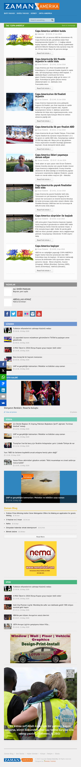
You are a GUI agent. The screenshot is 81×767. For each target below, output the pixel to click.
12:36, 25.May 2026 (21, 369)
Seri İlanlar (20, 754)
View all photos (10, 412)
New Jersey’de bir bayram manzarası (27, 357)
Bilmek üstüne (11, 532)
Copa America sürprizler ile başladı (54, 215)
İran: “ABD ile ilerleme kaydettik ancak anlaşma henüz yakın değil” (30, 452)
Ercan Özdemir (41, 64)
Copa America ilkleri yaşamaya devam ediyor (51, 156)
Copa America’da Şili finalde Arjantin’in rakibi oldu (50, 60)
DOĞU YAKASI (23, 13)
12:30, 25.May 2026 (12, 455)
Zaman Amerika (42, 160)
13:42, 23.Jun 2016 (58, 64)
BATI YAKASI (9, 13)
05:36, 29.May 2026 (21, 360)
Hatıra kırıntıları (19, 301)
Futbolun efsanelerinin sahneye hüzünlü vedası (32, 328)
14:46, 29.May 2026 (21, 351)
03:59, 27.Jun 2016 (54, 34)
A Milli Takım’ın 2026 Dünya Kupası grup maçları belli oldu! (36, 348)
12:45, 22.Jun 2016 (58, 99)
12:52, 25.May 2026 (21, 429)
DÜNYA (9, 419)
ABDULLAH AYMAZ (22, 299)
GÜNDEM (10, 324)
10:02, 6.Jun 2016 (57, 219)
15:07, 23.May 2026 (21, 618)
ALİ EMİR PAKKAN (21, 289)
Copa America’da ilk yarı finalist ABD (54, 126)
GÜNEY (34, 13)
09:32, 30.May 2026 (21, 343)
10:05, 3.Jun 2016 (57, 249)
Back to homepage (68, 25)
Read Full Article (44, 53)
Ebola (57, 754)
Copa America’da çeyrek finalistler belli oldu (53, 186)
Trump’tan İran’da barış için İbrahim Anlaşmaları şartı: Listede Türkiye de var (43, 443)
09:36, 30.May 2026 (21, 331)
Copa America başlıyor (47, 245)
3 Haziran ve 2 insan (14, 520)
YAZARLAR (10, 284)
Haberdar (39, 34)
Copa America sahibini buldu (50, 30)
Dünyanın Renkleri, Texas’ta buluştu (21, 407)
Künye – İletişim (46, 754)
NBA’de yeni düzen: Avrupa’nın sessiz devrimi (30, 615)
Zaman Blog (11, 508)
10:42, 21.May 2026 (21, 627)
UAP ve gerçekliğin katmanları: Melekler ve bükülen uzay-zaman (38, 366)
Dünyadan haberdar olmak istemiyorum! (21, 528)
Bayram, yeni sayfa (20, 291)
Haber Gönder (32, 754)
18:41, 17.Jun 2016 (58, 130)
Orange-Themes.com (50, 761)
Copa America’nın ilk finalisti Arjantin (50, 95)
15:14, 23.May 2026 (21, 610)
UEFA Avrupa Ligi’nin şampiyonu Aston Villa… (31, 624)
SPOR (8, 582)
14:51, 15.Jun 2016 (58, 191)
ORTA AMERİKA (45, 13)
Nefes (8, 524)
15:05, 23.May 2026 (21, 466)
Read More (41, 537)
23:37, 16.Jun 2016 (58, 160)
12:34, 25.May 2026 (21, 446)
